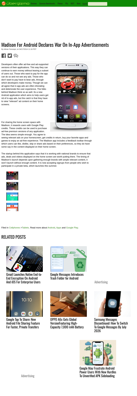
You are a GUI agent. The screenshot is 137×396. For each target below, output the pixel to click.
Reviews (34, 3)
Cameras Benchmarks (47, 3)
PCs (66, 3)
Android (51, 227)
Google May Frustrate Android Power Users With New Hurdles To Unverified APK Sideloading (98, 372)
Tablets (25, 227)
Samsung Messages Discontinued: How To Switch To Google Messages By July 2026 (111, 325)
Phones (60, 3)
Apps (58, 227)
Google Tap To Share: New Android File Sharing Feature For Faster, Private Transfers (23, 323)
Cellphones (14, 227)
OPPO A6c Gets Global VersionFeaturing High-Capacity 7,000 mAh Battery (67, 323)
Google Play (72, 227)
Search (84, 3)
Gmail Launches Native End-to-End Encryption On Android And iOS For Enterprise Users (24, 278)
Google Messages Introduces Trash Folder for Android (67, 276)
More (79, 3)
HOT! (72, 3)
